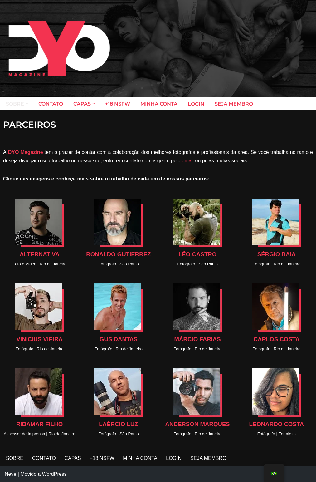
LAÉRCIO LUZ (118, 424)
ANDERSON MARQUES (197, 424)
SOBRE (14, 458)
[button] (27, 103)
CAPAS (73, 458)
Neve (10, 474)
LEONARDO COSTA (276, 424)
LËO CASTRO (197, 254)
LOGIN (196, 104)
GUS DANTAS (119, 339)
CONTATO (50, 104)
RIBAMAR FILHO (39, 424)
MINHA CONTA (158, 104)
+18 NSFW (117, 104)
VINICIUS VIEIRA (40, 339)
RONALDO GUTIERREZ (118, 254)
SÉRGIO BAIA (276, 254)
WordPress (54, 474)
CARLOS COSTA (276, 339)
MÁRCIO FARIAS (197, 339)
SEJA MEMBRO (234, 104)
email (188, 160)
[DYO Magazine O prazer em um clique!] (59, 48)
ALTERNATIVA (39, 254)
